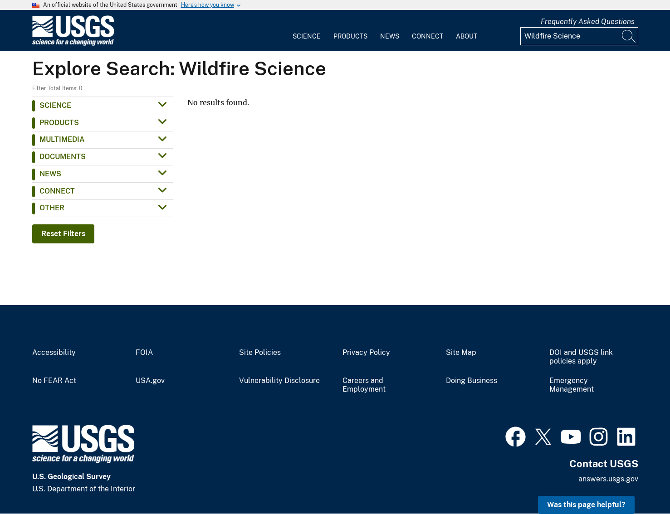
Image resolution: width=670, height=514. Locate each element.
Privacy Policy (366, 353)
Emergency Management (571, 385)
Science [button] (55, 105)
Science (307, 36)
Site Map (461, 353)
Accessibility (54, 353)
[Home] (73, 43)
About (466, 36)
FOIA (144, 353)
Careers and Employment (364, 385)
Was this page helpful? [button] (586, 504)
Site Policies (260, 353)
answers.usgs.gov (608, 479)
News (389, 36)
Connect (427, 36)
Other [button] (51, 208)
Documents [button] (62, 156)
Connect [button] (57, 191)
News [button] (50, 174)
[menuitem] (306, 30)
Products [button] (59, 122)
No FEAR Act (54, 381)
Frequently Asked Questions (588, 21)
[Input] (579, 36)
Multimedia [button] (62, 139)
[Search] (629, 36)
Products (350, 36)
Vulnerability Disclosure (279, 381)
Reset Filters (63, 233)
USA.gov (150, 381)
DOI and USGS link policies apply (581, 357)
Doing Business (471, 381)
